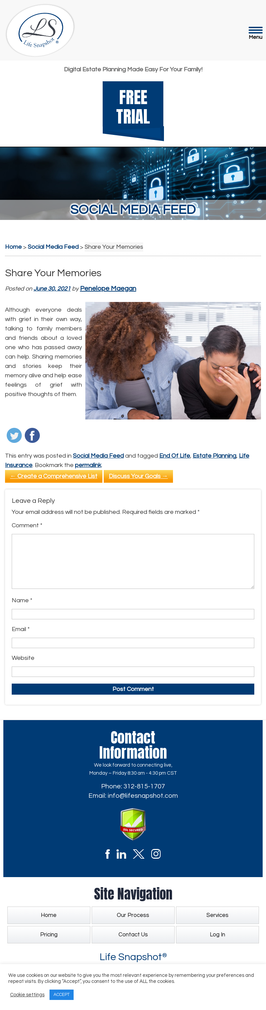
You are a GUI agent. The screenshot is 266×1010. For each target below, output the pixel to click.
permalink (88, 465)
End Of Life (174, 456)
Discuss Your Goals (138, 476)
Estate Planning (214, 456)
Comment (27, 525)
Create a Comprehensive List (53, 476)
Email (21, 629)
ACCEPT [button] (62, 994)
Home (49, 915)
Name (22, 600)
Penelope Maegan (108, 288)
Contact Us (133, 935)
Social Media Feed (98, 456)
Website (23, 658)
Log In (217, 935)
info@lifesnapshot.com (143, 795)
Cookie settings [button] (27, 994)
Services (217, 915)
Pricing (49, 935)
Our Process (133, 915)
